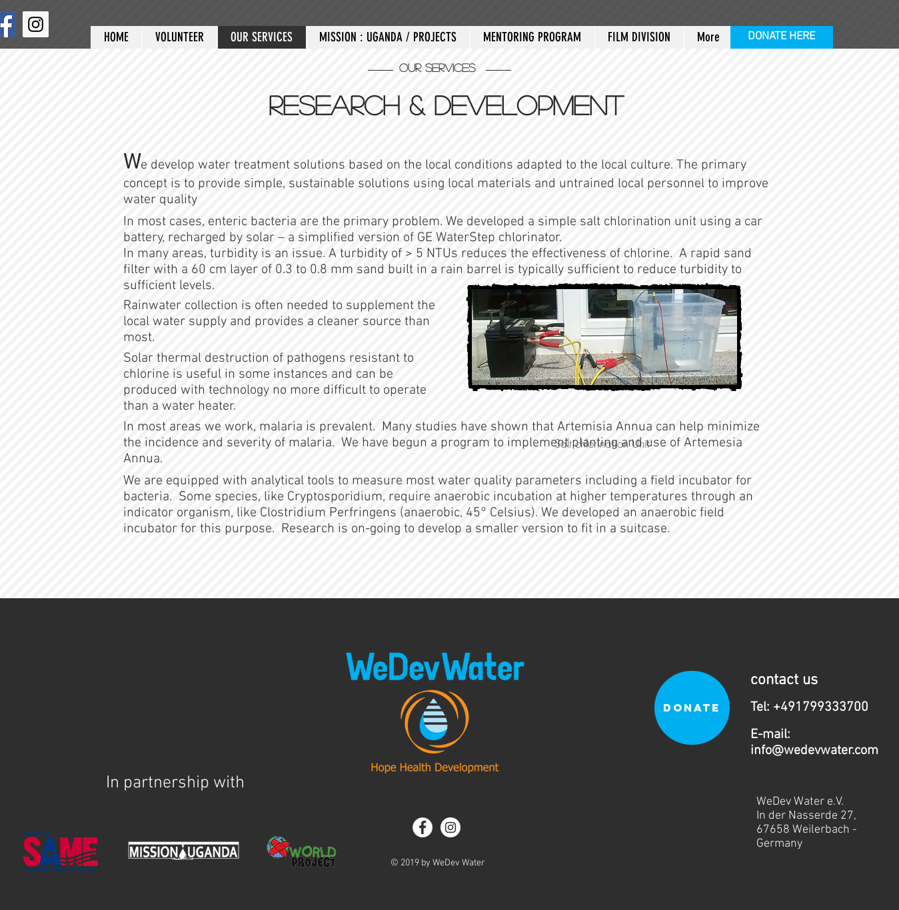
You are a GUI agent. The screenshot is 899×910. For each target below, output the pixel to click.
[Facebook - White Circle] (423, 827)
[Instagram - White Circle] (450, 827)
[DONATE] (692, 708)
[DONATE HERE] (781, 37)
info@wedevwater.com (814, 751)
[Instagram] (36, 24)
